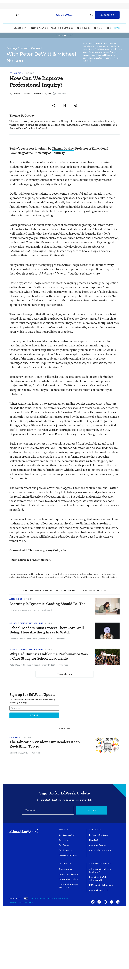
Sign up (91, 810)
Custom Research (98, 890)
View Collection (64, 674)
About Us (63, 829)
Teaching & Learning (54, 28)
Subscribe (107, 16)
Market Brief (114, 28)
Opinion (90, 28)
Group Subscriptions (68, 879)
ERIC (90, 412)
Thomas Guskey (63, 148)
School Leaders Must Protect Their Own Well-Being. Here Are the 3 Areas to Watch (47, 630)
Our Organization (67, 835)
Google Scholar (97, 434)
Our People (64, 845)
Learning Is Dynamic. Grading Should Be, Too (47, 604)
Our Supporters (66, 850)
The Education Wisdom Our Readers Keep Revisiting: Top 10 (44, 744)
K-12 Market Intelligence (101, 885)
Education (16, 73)
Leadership (12, 28)
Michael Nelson (16, 639)
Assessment (15, 599)
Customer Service (97, 845)
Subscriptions (65, 869)
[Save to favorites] (64, 105)
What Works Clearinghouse (58, 430)
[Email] (48, 810)
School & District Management (26, 623)
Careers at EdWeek (68, 855)
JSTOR (87, 421)
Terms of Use (15, 902)
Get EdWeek (65, 864)
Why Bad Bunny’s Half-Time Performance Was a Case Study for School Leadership (48, 656)
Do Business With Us (100, 864)
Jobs (100, 28)
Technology (75, 28)
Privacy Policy (27, 902)
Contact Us (95, 829)
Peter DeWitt (32, 639)
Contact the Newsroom (100, 850)
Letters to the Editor (99, 835)
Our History (64, 840)
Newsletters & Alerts (68, 874)
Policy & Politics (31, 28)
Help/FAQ (93, 840)
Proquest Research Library (59, 434)
